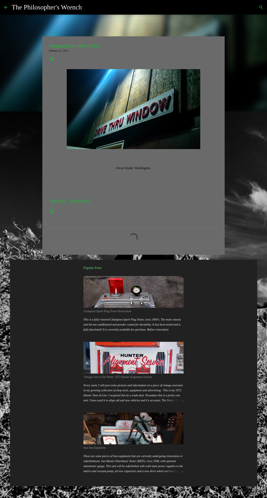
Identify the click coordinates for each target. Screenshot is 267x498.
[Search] (87, 7)
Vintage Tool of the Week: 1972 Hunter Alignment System (117, 377)
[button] (51, 59)
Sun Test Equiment (94, 447)
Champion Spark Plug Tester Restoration (107, 311)
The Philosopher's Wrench (47, 7)
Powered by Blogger (133, 492)
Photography (80, 201)
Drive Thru (58, 201)
